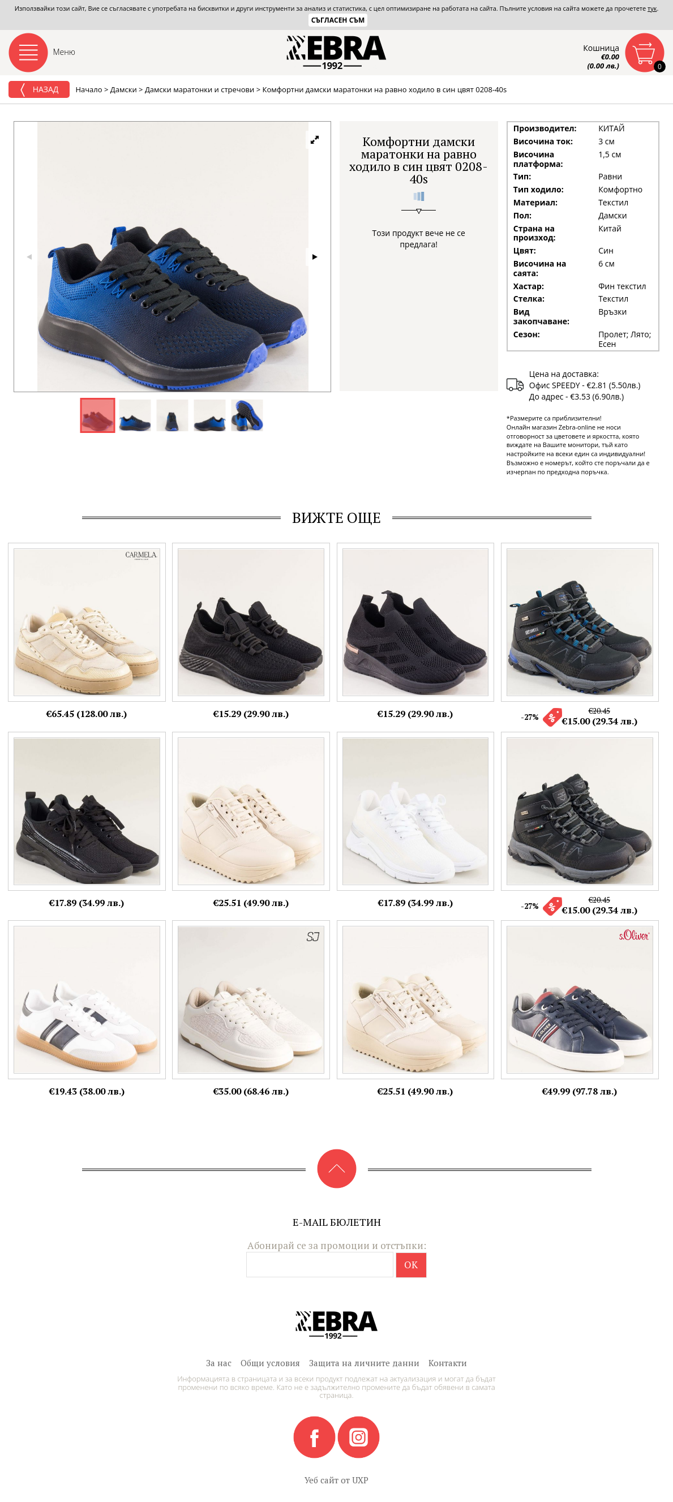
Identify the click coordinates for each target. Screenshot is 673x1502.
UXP (360, 1480)
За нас (219, 1362)
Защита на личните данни (364, 1362)
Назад (39, 90)
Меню (64, 51)
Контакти (447, 1362)
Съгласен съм (338, 20)
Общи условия (270, 1362)
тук (652, 8)
